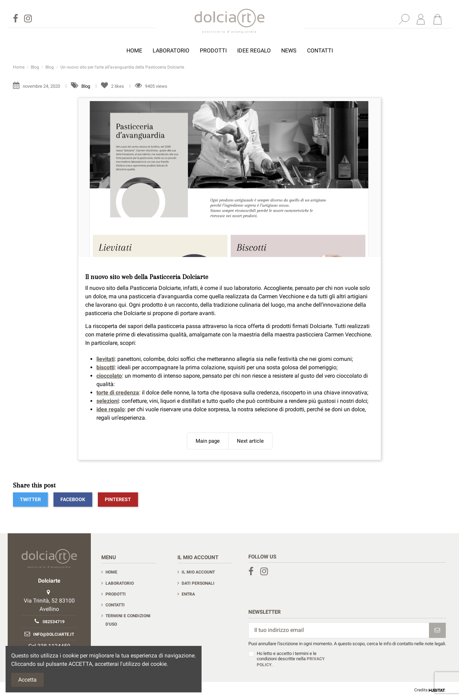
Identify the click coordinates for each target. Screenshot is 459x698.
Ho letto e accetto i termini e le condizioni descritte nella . (291, 659)
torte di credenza (117, 392)
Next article (250, 441)
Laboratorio (119, 583)
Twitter (30, 499)
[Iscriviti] (437, 630)
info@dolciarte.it (53, 634)
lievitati (105, 359)
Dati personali (198, 583)
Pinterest (118, 499)
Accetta (27, 679)
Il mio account (198, 572)
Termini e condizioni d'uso (128, 620)
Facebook (72, 499)
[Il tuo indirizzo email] (339, 630)
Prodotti (115, 594)
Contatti (115, 605)
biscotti (105, 367)
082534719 (54, 621)
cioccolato (109, 375)
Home (111, 572)
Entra (188, 594)
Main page (208, 441)
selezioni (107, 401)
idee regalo (110, 409)
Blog (86, 86)
